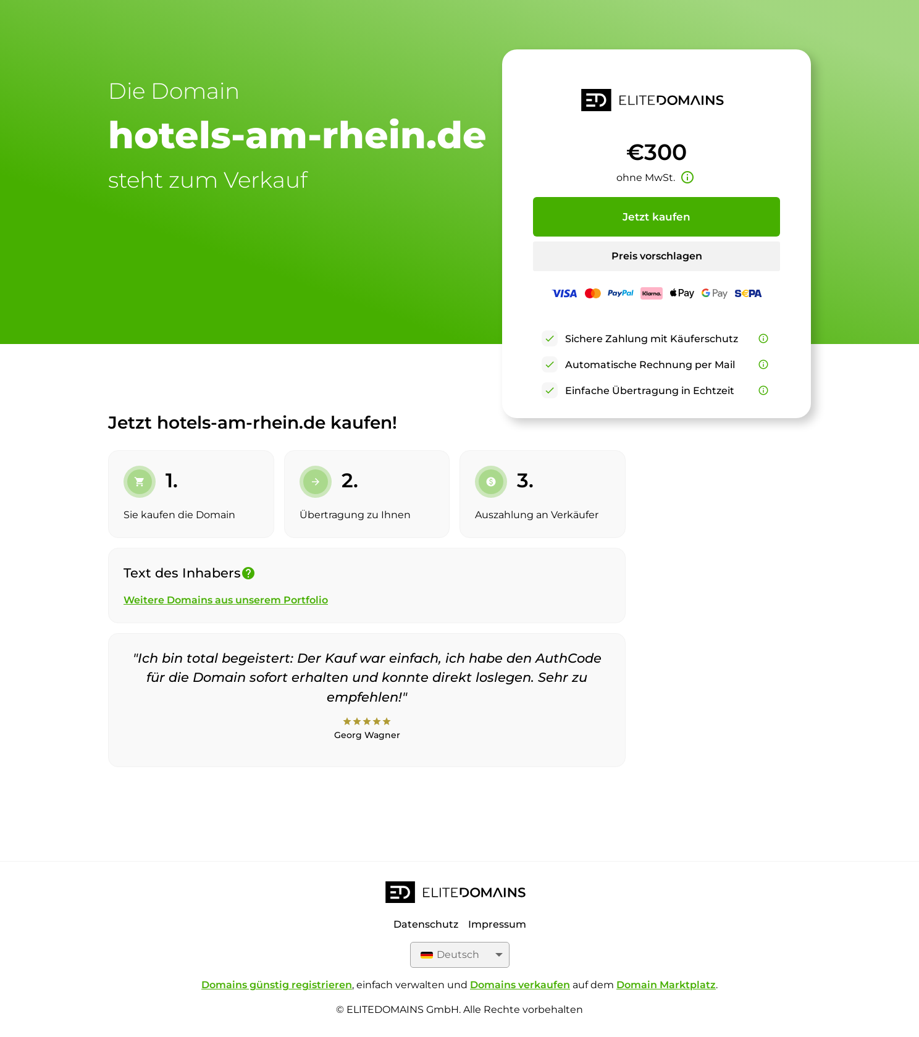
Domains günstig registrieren (276, 985)
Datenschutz (425, 924)
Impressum (497, 924)
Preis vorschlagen (656, 256)
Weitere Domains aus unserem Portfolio (226, 600)
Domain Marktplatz (666, 985)
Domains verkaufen (520, 985)
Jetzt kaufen (656, 217)
